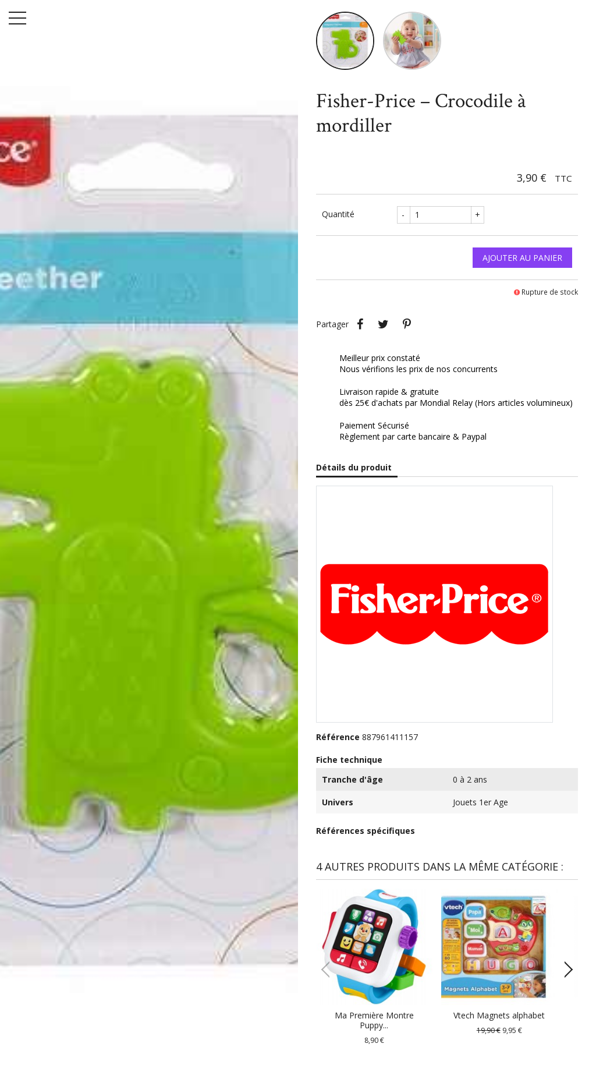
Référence (338, 736)
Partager (360, 324)
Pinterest (406, 324)
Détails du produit (354, 467)
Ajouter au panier (522, 257)
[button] (564, 969)
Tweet (383, 324)
